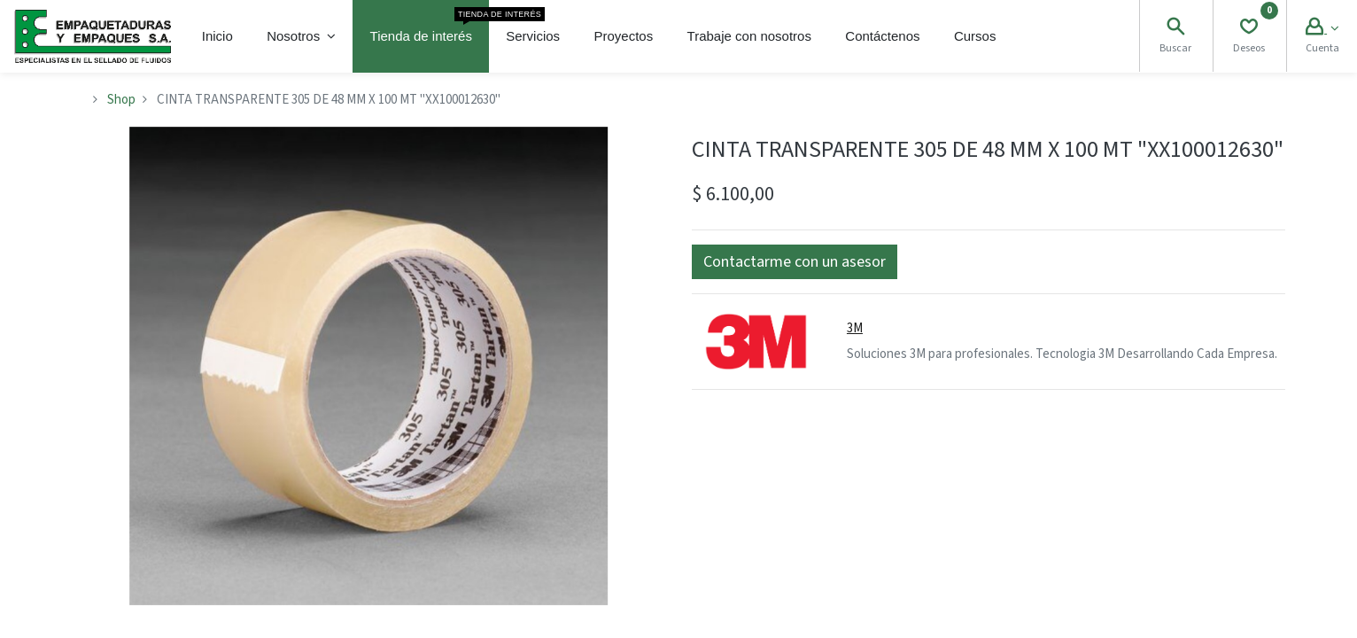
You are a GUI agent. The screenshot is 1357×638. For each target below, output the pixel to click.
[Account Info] (1322, 28)
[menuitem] (217, 36)
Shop (121, 99)
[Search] (1175, 28)
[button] (794, 262)
